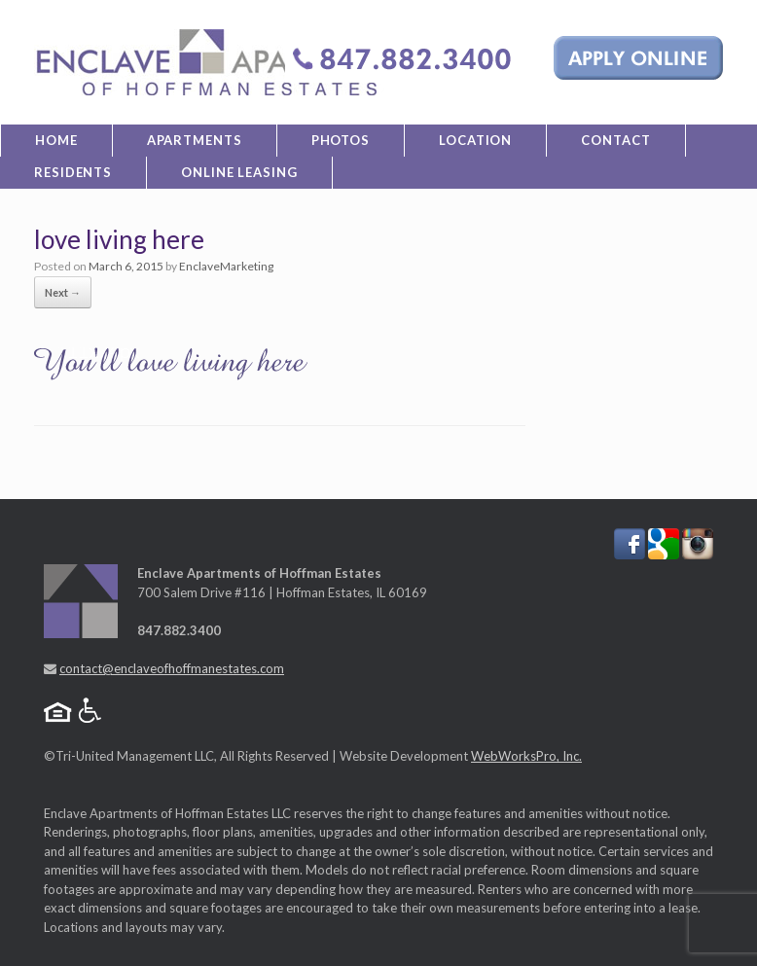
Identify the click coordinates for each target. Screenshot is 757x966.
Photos (340, 140)
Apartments (194, 140)
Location (475, 140)
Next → (63, 292)
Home (56, 140)
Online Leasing (239, 172)
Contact (615, 140)
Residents (73, 172)
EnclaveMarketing (226, 266)
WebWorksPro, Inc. (526, 756)
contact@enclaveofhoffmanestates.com (171, 668)
